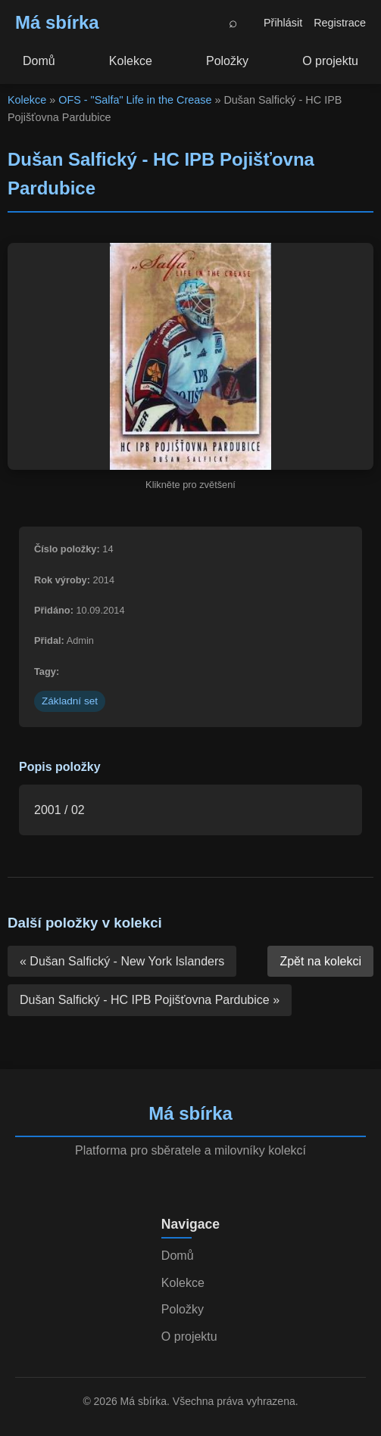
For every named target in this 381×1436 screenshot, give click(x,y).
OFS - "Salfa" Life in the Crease (134, 100)
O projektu (330, 60)
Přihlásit (283, 23)
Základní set (70, 701)
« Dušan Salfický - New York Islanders (122, 961)
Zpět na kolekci (320, 961)
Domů (39, 60)
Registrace (340, 23)
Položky (227, 60)
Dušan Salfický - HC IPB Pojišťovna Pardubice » (150, 999)
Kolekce (130, 60)
